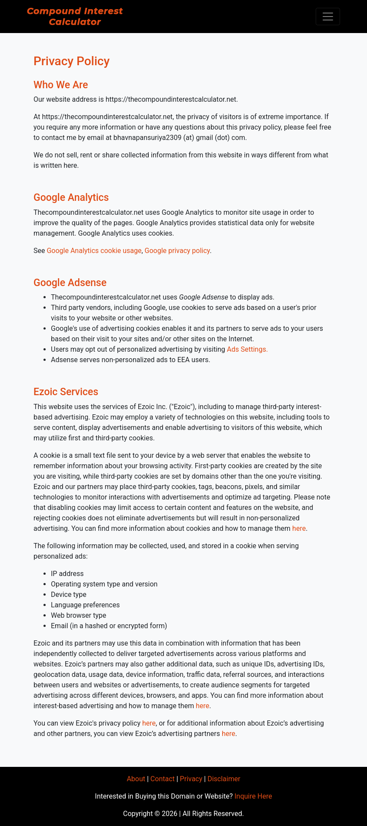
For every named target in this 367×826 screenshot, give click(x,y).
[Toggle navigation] (328, 16)
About (136, 779)
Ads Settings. (247, 349)
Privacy (191, 779)
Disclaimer (223, 779)
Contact (162, 779)
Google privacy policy (177, 250)
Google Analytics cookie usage (94, 250)
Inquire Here (253, 796)
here (299, 528)
